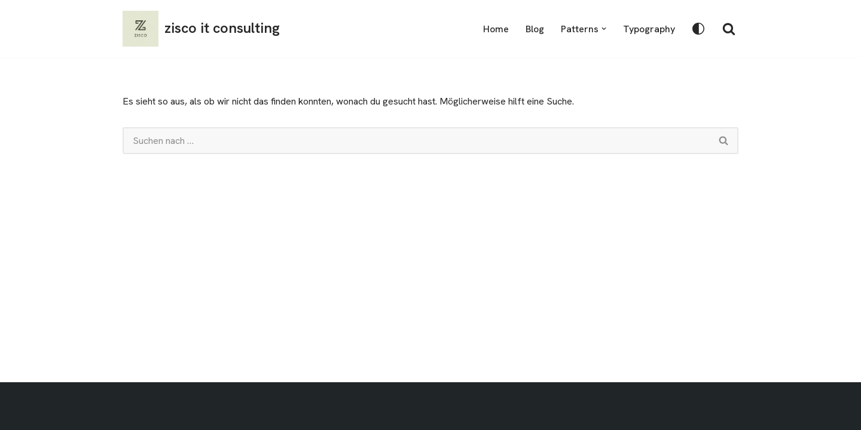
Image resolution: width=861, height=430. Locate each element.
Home (496, 29)
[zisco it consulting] (201, 29)
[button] (604, 28)
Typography (649, 29)
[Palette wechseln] (698, 29)
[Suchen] (728, 28)
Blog (535, 29)
